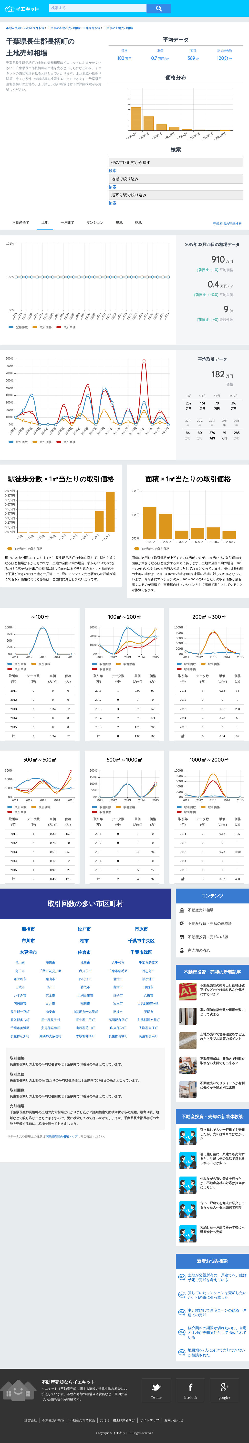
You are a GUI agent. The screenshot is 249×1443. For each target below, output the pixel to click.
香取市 (85, 987)
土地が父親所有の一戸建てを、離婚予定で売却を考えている (217, 1277)
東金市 (50, 995)
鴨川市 (85, 1003)
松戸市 (84, 929)
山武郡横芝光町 (148, 1003)
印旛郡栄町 (118, 1028)
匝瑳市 (148, 1012)
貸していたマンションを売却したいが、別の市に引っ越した (217, 1295)
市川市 (28, 940)
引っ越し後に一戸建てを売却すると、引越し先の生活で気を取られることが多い (212, 1160)
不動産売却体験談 (82, 1420)
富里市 (118, 1003)
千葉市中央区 (141, 940)
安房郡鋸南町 (50, 1028)
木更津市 (28, 952)
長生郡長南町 (148, 1036)
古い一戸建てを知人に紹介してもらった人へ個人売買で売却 (212, 1209)
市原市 (141, 929)
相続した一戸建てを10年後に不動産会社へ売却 (212, 1233)
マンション (95, 222)
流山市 (20, 963)
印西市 (148, 987)
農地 (119, 222)
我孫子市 (85, 971)
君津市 (118, 979)
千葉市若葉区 (148, 963)
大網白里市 (85, 995)
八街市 (148, 995)
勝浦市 (118, 1012)
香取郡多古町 (20, 1020)
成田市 (85, 963)
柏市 (84, 940)
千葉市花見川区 (50, 971)
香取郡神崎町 (85, 1036)
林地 (138, 222)
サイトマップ (149, 1420)
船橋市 (28, 929)
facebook (190, 1398)
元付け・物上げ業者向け (117, 1420)
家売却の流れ (199, 950)
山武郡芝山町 (85, 1028)
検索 (112, 171)
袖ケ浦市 (148, 979)
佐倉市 (84, 952)
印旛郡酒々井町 (148, 1020)
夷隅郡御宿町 (118, 1020)
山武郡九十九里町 (85, 1012)
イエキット (121, 1433)
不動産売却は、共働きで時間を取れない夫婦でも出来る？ (212, 1065)
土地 (45, 222)
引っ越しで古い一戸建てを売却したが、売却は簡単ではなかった (212, 1136)
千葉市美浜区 (20, 1028)
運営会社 (30, 1420)
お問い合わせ (173, 1420)
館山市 (50, 979)
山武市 (20, 987)
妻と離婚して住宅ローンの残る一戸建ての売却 (217, 1312)
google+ (224, 1398)
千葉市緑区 (141, 952)
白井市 (50, 1003)
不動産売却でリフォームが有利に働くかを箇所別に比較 (212, 1089)
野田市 (20, 971)
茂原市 (50, 963)
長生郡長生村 (50, 1020)
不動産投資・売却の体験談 (210, 923)
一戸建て (67, 222)
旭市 (50, 987)
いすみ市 (20, 995)
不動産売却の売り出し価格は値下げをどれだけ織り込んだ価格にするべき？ (212, 991)
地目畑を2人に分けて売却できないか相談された (216, 1352)
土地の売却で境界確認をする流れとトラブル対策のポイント (212, 1040)
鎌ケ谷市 (20, 979)
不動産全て (20, 222)
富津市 (118, 987)
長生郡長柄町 (118, 1036)
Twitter (156, 1398)
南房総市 (20, 1003)
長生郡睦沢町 (20, 1036)
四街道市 (85, 979)
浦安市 (50, 1012)
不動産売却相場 (201, 910)
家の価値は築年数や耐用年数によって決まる (212, 1016)
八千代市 (118, 963)
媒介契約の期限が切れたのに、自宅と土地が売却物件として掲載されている (217, 1332)
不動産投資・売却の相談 (208, 937)
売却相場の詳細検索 (227, 223)
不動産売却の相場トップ (61, 1136)
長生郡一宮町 (20, 1012)
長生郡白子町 (85, 1020)
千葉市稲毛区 (118, 971)
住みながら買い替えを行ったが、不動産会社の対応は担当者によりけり (212, 1185)
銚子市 (118, 995)
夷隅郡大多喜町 (50, 1036)
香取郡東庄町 (148, 1028)
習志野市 (148, 971)
